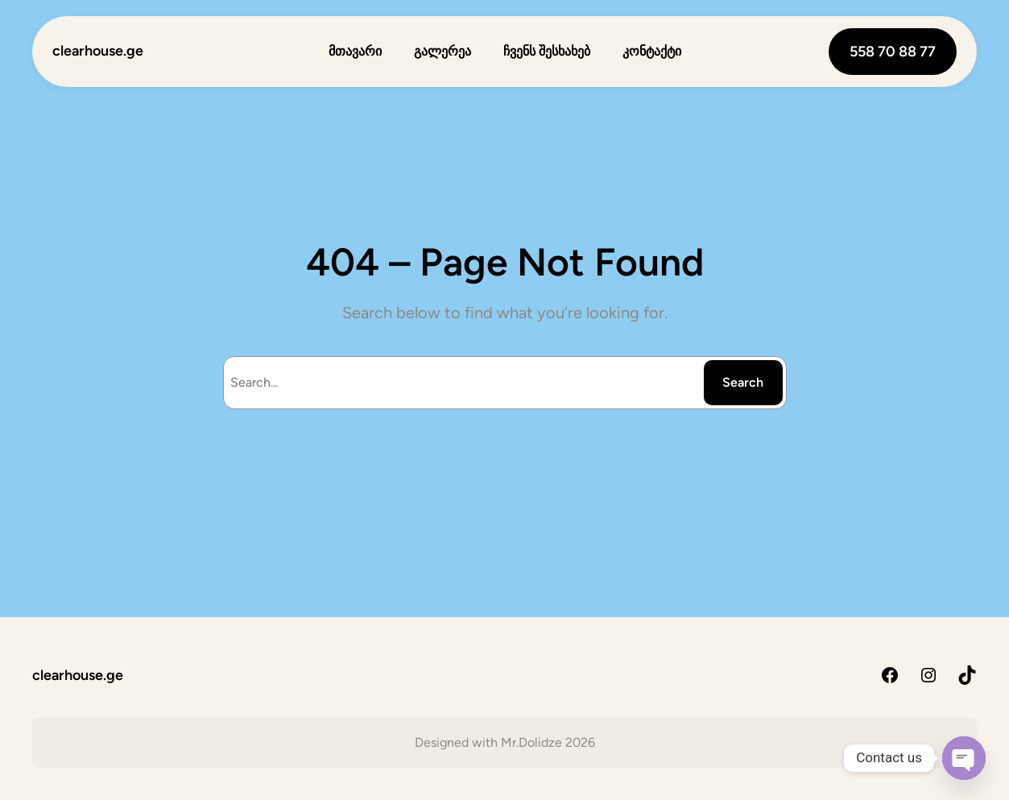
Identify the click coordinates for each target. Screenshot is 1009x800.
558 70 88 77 (893, 51)
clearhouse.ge (97, 51)
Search (742, 382)
